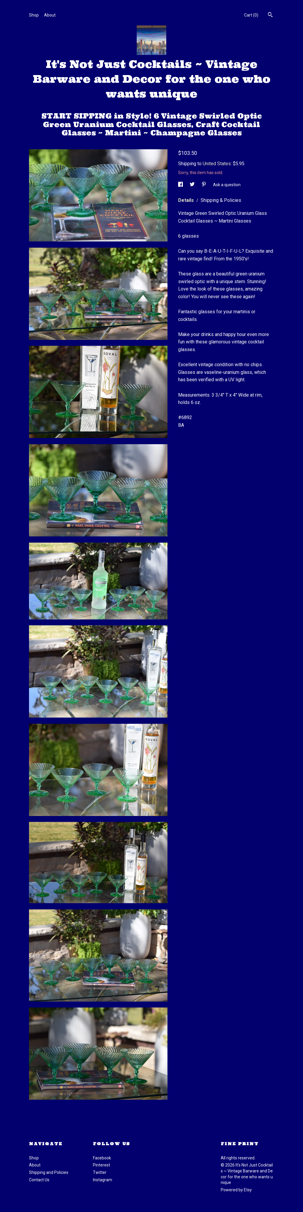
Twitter (100, 1172)
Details (186, 200)
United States (217, 163)
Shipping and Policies (48, 1172)
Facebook (102, 1158)
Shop (34, 15)
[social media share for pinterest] (204, 184)
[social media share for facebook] (181, 184)
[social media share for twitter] (193, 184)
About (50, 15)
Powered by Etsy (236, 1189)
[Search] (270, 15)
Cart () (251, 15)
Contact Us (39, 1179)
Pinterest (101, 1165)
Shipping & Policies (221, 200)
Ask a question (227, 184)
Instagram (102, 1179)
